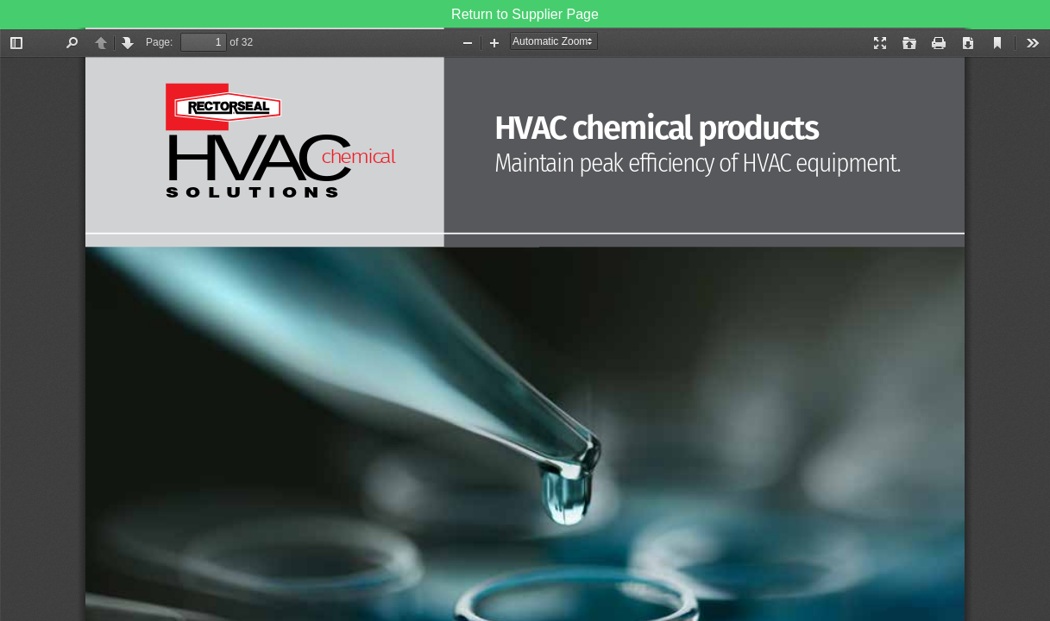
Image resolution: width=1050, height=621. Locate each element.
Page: (159, 42)
